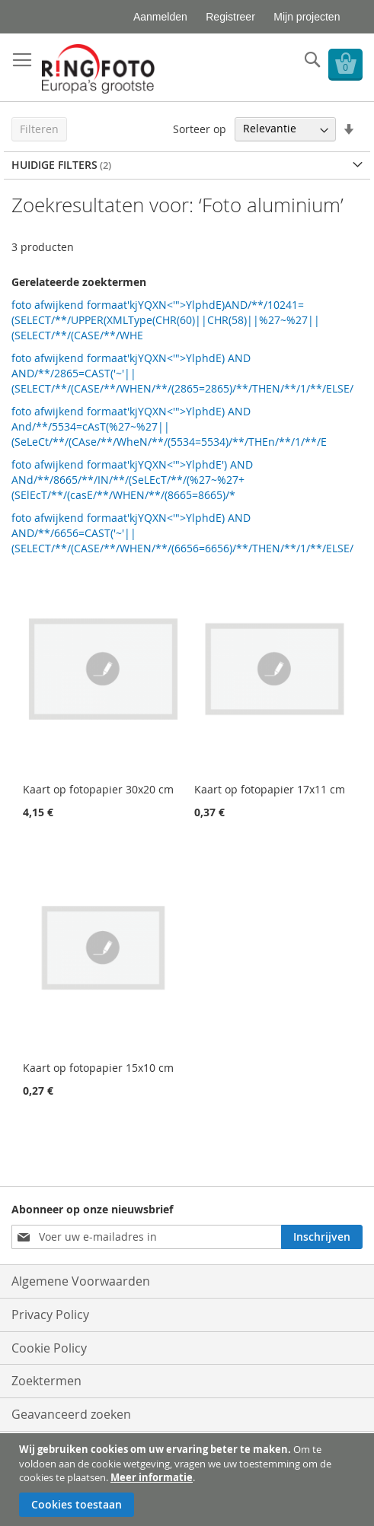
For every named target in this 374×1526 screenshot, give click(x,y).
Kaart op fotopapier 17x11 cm (269, 789)
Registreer (230, 17)
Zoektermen (46, 1380)
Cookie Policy (49, 1348)
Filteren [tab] (39, 129)
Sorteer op (199, 128)
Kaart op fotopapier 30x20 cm (98, 789)
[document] (189, 1479)
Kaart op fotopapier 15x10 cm (98, 1067)
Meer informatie (151, 1477)
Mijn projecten (306, 17)
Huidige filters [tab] (54, 164)
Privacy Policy (50, 1314)
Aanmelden (160, 17)
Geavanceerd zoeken (71, 1414)
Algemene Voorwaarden (80, 1281)
